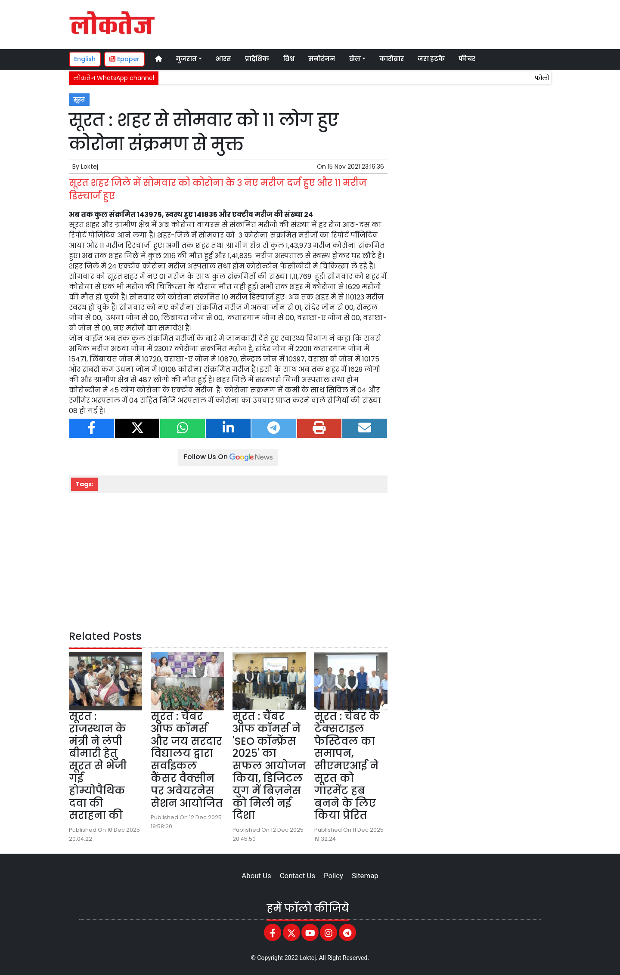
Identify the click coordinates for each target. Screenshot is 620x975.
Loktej (89, 166)
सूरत (79, 99)
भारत (223, 59)
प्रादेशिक (257, 59)
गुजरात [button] (186, 59)
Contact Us (297, 875)
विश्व (288, 59)
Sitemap (365, 875)
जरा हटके (431, 59)
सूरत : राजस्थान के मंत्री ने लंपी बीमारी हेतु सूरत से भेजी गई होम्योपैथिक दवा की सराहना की (98, 765)
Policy (333, 875)
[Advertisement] (389, 23)
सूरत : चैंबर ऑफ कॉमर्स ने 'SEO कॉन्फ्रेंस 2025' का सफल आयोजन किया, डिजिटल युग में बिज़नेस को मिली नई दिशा (269, 765)
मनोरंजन (321, 59)
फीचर (467, 59)
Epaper (124, 59)
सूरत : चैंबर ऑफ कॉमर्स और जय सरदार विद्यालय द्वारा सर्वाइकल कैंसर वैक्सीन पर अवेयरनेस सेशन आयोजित (187, 759)
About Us (256, 875)
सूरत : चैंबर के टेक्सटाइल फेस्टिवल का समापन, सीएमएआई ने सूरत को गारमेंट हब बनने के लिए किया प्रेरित (347, 765)
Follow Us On (228, 457)
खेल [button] (355, 59)
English (85, 59)
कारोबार (391, 59)
